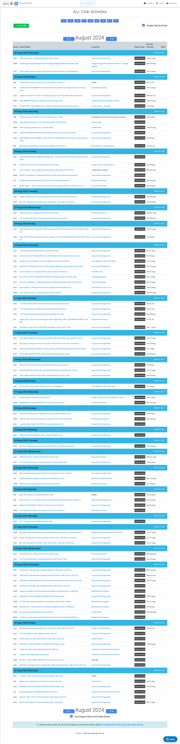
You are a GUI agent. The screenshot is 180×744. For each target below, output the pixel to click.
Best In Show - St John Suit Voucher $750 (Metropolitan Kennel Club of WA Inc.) (50, 501)
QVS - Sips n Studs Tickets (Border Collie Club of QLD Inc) (44, 698)
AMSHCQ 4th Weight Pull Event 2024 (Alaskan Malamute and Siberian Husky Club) (51, 268)
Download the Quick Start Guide (116, 726)
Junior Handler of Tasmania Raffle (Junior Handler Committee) (44, 273)
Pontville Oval (97, 273)
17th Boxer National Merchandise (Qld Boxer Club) (39, 252)
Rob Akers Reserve (99, 214)
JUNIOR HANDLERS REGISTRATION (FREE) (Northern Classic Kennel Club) (48, 134)
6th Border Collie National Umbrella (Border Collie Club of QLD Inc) (45, 587)
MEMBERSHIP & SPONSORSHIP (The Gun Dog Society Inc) (42, 404)
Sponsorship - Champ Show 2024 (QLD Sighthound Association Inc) (45, 289)
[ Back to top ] (159, 54)
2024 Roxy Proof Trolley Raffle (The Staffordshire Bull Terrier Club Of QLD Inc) (50, 257)
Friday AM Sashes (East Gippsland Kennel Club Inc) (39, 651)
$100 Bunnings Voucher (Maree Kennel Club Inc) (38, 635)
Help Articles (138, 726)
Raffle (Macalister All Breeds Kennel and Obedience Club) (42, 480)
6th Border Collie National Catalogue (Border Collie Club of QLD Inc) (46, 571)
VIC (110, 22)
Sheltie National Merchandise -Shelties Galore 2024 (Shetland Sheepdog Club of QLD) (53, 350)
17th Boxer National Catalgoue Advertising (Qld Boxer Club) (43, 310)
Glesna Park (96, 683)
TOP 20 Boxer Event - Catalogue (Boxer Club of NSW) (40, 294)
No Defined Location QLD (101, 289)
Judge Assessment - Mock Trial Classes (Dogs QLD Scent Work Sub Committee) (51, 97)
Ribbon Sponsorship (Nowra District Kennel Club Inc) (40, 485)
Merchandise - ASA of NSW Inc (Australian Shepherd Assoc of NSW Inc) (47, 608)
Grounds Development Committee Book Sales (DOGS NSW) (43, 124)
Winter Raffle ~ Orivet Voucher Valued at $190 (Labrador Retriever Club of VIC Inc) (51, 187)
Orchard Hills (96, 124)
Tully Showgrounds (99, 278)
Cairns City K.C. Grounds (101, 107)
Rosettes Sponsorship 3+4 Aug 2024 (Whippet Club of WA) (43, 147)
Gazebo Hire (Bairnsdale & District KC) (34, 656)
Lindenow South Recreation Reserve (106, 651)
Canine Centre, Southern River (103, 166)
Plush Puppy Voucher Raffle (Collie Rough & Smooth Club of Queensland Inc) (49, 73)
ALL (64, 22)
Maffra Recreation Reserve (102, 480)
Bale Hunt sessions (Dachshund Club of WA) (37, 496)
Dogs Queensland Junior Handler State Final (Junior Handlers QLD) (45, 415)
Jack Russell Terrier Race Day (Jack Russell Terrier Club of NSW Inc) (46, 420)
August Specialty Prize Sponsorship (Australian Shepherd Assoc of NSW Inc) (49, 593)
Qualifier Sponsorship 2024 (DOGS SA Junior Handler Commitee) (45, 182)
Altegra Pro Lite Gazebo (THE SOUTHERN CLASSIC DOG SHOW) (44, 263)
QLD (90, 22)
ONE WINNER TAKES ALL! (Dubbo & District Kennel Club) (41, 102)
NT (84, 22)
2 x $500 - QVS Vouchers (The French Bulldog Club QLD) (41, 677)
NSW (77, 22)
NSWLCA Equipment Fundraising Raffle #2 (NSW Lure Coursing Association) (49, 177)
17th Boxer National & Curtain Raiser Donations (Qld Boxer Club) (44, 305)
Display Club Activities (157, 27)
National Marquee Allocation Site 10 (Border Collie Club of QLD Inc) (48, 630)
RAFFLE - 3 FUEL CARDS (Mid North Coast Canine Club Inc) (42, 661)
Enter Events (86, 4)
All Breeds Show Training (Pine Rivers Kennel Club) (39, 214)
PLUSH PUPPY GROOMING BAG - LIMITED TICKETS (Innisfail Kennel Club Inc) (49, 107)
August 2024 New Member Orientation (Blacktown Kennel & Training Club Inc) (52, 534)
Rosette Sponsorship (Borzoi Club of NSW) (36, 614)
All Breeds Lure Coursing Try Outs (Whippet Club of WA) (41, 118)
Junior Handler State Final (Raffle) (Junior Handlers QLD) (41, 426)
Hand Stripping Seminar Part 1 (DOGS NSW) (36, 129)
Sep (111, 40)
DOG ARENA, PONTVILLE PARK (104, 263)
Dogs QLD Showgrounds (101, 60)
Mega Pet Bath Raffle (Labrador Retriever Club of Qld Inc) (42, 507)
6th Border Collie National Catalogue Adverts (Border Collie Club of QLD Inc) (49, 577)
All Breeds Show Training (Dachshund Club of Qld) (39, 60)
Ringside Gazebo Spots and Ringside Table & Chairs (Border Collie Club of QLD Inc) (54, 666)
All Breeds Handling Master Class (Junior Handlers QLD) (41, 437)
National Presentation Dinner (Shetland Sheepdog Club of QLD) (44, 366)
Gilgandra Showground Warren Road (105, 102)
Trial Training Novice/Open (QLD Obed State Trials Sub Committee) (48, 203)
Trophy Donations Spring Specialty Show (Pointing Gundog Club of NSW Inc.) (49, 619)
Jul (69, 40)
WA (116, 22)
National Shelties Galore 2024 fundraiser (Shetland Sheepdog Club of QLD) (48, 372)
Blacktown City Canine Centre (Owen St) (107, 534)
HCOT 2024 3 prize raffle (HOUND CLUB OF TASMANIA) (41, 388)
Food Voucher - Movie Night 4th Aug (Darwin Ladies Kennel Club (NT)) (47, 171)
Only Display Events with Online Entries (92, 718)
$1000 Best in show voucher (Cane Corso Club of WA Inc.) (42, 84)
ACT (70, 22)
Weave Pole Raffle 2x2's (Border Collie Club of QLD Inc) (41, 704)
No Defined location (99, 89)
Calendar (21, 27)
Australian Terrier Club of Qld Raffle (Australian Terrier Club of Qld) (45, 329)
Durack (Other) (97, 640)
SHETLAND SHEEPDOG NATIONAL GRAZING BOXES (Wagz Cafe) (45, 355)
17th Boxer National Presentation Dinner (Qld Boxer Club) (42, 316)
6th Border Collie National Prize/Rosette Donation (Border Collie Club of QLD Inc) (51, 582)
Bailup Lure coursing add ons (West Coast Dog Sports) (41, 683)
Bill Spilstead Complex (100, 420)
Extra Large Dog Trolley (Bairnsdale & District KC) (38, 693)
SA (97, 22)
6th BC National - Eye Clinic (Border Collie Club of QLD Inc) (42, 640)
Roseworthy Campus (100, 321)
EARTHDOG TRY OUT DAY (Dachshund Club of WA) (39, 166)
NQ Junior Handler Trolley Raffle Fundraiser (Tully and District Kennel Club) (48, 278)
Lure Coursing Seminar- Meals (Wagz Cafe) (36, 523)
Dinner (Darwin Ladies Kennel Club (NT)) (35, 399)
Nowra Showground (99, 485)
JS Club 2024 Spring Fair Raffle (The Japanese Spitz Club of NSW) (45, 603)
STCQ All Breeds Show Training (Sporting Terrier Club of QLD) (43, 220)
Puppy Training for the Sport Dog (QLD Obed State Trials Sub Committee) (48, 198)
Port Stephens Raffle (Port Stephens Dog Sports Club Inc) (42, 512)
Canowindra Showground (101, 177)
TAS (103, 22)
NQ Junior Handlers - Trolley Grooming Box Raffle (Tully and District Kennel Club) (50, 284)
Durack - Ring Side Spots (101, 630)
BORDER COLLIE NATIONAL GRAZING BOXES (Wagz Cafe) (42, 598)
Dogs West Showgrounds (101, 501)
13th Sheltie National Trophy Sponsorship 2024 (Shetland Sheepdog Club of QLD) (51, 340)
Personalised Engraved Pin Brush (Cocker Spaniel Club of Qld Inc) (47, 475)
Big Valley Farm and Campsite (103, 147)
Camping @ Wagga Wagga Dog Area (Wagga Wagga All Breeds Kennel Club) (49, 65)
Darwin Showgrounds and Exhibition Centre (108, 399)
